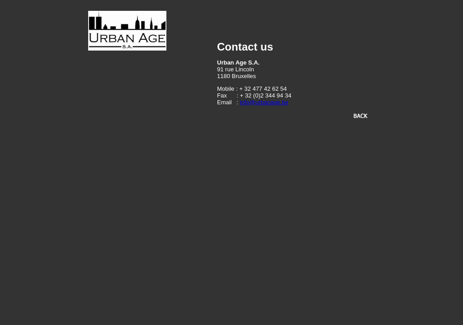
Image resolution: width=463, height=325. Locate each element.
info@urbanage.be (264, 102)
